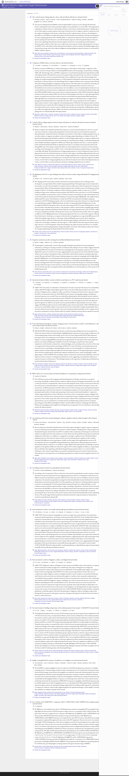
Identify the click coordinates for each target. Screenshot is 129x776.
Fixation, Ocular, (42, 54)
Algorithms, (37, 114)
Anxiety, (45, 692)
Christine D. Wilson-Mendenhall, (43, 470)
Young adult (90, 273)
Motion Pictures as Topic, (47, 551)
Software (83, 115)
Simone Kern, (63, 126)
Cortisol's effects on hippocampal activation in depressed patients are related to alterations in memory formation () (64, 123)
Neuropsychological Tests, (40, 168)
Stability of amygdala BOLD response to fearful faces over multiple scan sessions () (59, 660)
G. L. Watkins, (88, 282)
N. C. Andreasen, (55, 282)
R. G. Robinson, (46, 282)
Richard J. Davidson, (53, 126)
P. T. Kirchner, (80, 282)
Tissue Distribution (51, 233)
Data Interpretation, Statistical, (81, 53)
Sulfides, (96, 652)
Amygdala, (43, 458)
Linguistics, (37, 411)
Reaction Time (60, 56)
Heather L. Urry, (61, 422)
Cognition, (61, 458)
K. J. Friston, (76, 512)
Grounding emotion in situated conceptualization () (51, 468)
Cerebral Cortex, (53, 53)
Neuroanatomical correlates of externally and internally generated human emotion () (60, 509)
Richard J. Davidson (48, 21)
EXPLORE (120, 2)
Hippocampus (90, 168)
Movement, (73, 115)
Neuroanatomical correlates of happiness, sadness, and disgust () (54, 560)
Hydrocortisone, (90, 164)
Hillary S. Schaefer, (40, 328)
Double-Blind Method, (66, 164)
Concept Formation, (64, 410)
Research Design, (69, 551)
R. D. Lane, (46, 512)
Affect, (36, 458)
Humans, (49, 54)
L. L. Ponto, (95, 282)
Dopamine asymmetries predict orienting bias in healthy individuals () (56, 240)
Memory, (36, 599)
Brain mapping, (45, 53)
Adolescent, (37, 410)
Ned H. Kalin (68, 178)
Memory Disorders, (75, 166)
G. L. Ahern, (52, 512)
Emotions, (74, 164)
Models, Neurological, (65, 115)
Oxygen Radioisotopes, (68, 315)
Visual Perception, (64, 317)
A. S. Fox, (79, 65)
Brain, (39, 53)
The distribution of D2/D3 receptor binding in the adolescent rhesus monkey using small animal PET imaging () (66, 175)
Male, (86, 54)
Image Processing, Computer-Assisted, (60, 54)
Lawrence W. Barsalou (41, 376)
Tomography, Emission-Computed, (43, 317)
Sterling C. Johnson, (40, 19)
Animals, (37, 231)
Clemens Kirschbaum (73, 126)
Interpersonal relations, (59, 365)
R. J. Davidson (85, 65)
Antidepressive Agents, (43, 364)
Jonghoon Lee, (38, 21)
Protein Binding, (54, 652)
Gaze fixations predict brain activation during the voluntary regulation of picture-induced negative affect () (64, 419)
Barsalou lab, (53, 410)
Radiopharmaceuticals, (64, 652)
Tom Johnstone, (52, 422)
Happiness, (72, 598)
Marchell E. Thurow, (71, 422)
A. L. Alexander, (71, 65)
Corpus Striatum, (56, 271)
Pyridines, (52, 748)
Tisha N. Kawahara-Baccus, (63, 19)
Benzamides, (46, 271)
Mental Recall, (84, 166)
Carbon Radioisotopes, (58, 650)
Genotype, (77, 650)
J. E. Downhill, (64, 282)
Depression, (58, 164)
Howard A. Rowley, (77, 19)
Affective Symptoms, (43, 550)
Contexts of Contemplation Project (42, 58)
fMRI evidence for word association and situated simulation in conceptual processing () (61, 373)
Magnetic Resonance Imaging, (77, 54)
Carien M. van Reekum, (41, 422)
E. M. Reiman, (38, 512)
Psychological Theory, (80, 501)
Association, (46, 410)
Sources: (4, 7)
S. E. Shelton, (56, 610)
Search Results (11, 7)
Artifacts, (42, 114)
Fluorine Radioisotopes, (55, 231)
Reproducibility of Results (61, 695)
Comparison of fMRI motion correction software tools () (52, 63)
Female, (36, 54)
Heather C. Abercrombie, (41, 126)
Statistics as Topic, (75, 168)
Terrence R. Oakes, (48, 178)
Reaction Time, (72, 411)
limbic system (72, 317)
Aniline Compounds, (40, 650)
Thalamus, (80, 599)
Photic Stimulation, (46, 273)
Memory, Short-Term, (54, 115)
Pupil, (87, 459)
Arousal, (48, 458)
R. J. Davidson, (72, 282)
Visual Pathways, (56, 317)
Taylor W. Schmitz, (51, 19)
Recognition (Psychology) (40, 461)
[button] (127, 1)
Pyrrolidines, (71, 273)
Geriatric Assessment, (73, 314)
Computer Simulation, (53, 114)
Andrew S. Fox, (39, 178)
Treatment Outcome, (45, 367)
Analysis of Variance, (43, 164)
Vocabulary (79, 411)
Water (44, 553)
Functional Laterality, (87, 364)
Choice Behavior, (61, 53)
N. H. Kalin (71, 610)
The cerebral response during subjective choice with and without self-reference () (59, 17)
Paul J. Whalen (38, 665)
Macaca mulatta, (65, 231)
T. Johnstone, (45, 65)
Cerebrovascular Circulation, (45, 314)
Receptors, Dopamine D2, (40, 233)
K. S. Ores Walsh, (53, 65)
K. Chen (87, 512)
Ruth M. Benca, (62, 328)
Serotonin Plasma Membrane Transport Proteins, (82, 652)
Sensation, (76, 551)
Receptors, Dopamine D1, (91, 231)
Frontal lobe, (66, 598)
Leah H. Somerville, (49, 663)
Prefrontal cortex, (38, 56)
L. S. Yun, (82, 512)
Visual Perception (55, 367)
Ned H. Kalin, (92, 663)
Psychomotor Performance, (49, 56)
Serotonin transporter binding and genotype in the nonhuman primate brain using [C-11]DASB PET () (65, 608)
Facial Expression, (58, 692)
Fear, (64, 692)
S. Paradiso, (38, 282)
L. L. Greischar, (63, 65)
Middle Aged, (59, 315)
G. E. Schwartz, (60, 512)
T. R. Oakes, (38, 65)
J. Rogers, (42, 610)
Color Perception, (70, 53)
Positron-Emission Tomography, (77, 231)
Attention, (40, 271)
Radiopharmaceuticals (60, 748)
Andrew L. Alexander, (88, 19)
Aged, (36, 314)
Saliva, (69, 168)
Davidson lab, (93, 53)
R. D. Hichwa (37, 284)
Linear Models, (93, 114)
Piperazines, (84, 746)
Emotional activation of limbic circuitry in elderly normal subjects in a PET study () (60, 280)
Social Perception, (38, 503)
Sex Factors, (37, 367)
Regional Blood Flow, (79, 315)
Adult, (36, 53)
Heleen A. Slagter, (39, 242)
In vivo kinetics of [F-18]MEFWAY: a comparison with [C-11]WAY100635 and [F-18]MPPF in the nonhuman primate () (66, 703)
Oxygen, (90, 54)
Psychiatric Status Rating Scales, (59, 168)
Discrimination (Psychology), (75, 271)
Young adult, (83, 168)
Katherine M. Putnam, (51, 328)
